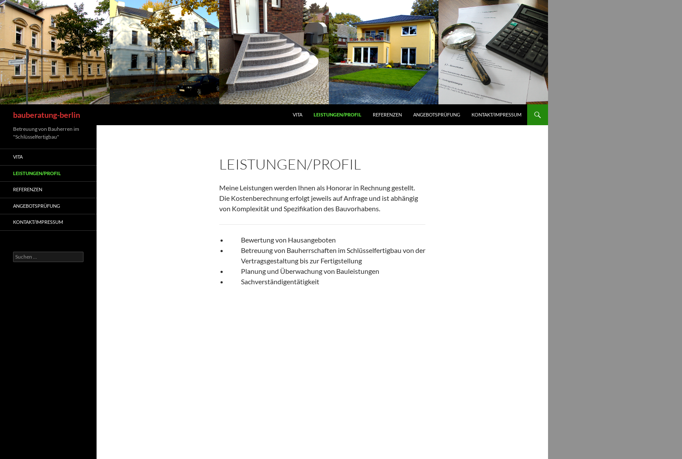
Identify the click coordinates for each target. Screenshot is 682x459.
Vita (297, 114)
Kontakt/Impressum (496, 114)
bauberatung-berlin (46, 115)
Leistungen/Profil (337, 114)
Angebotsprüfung (436, 114)
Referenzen (387, 114)
